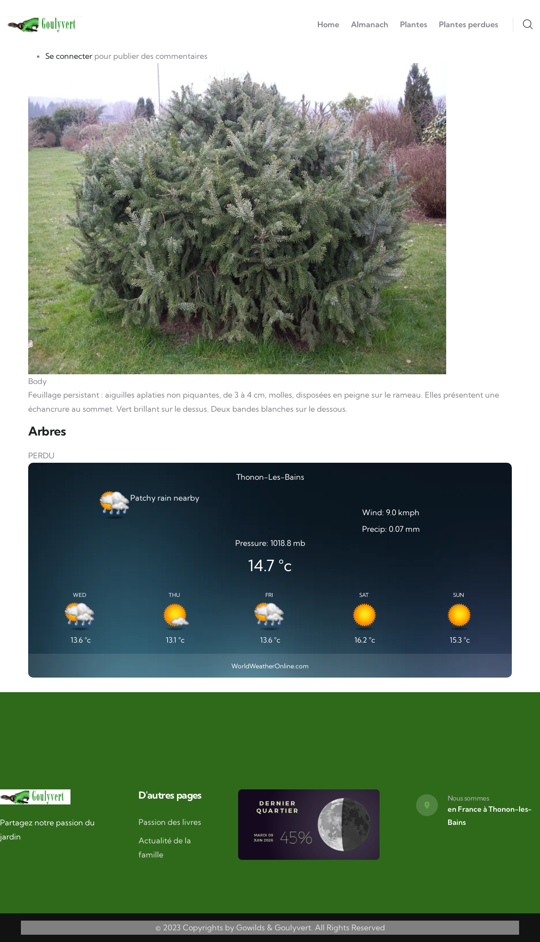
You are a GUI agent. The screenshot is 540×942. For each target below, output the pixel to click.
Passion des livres (170, 822)
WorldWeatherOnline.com (270, 666)
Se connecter (68, 56)
